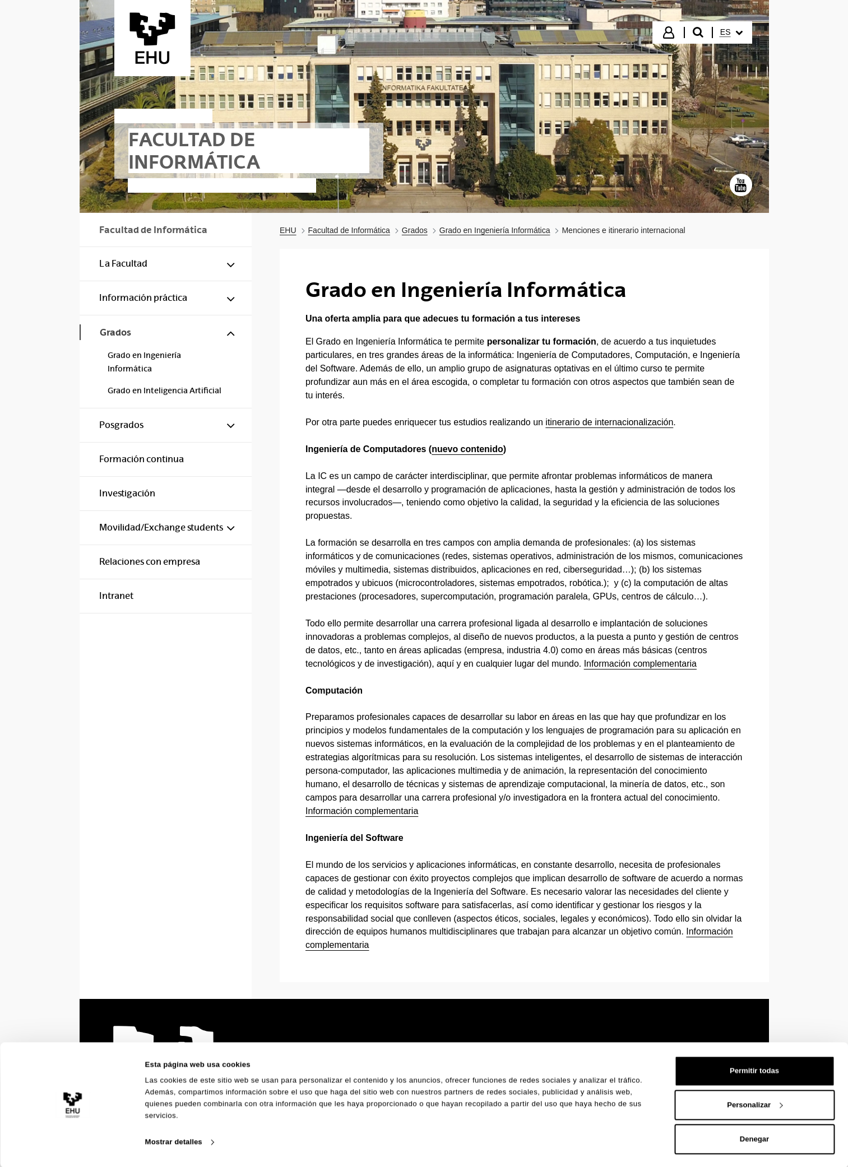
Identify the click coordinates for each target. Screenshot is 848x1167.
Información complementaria (640, 663)
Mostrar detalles (173, 1141)
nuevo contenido (467, 449)
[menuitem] (731, 32)
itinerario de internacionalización (609, 422)
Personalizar (754, 1104)
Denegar (754, 1138)
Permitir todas (754, 1070)
